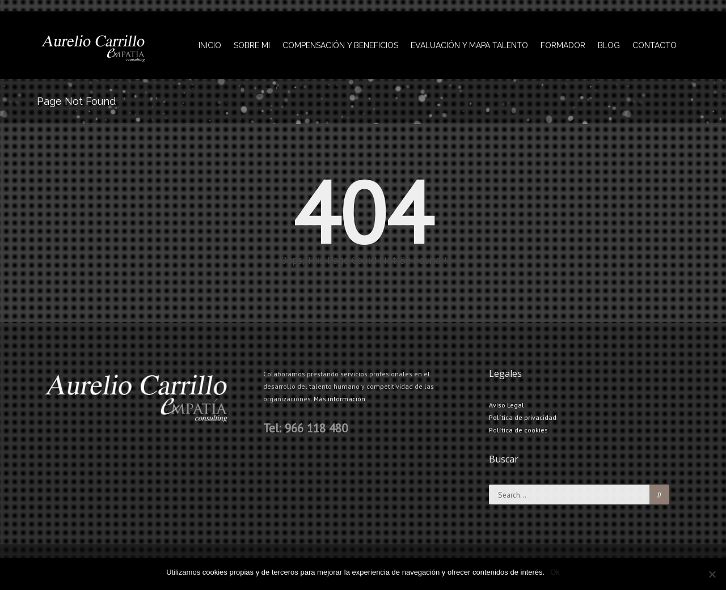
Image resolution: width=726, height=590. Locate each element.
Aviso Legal (506, 405)
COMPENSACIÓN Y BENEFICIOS (340, 45)
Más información (339, 398)
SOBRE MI (252, 45)
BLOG (609, 45)
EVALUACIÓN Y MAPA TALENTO (469, 45)
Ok (555, 572)
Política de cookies (518, 430)
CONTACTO (654, 45)
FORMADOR (563, 45)
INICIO (210, 45)
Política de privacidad (522, 417)
